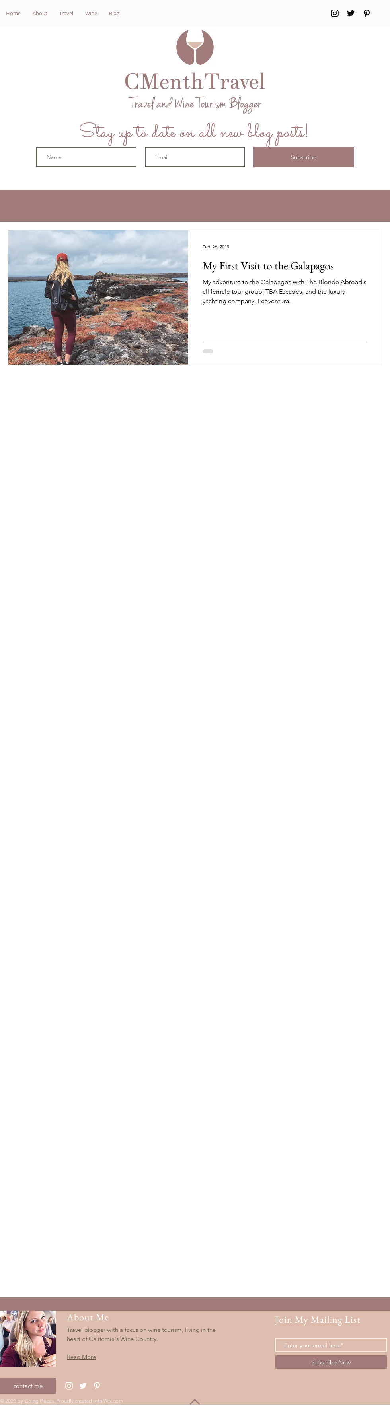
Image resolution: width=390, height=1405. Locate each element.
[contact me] (28, 1386)
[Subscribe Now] (331, 1362)
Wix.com (113, 1401)
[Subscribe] (304, 157)
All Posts (19, 206)
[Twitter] (351, 13)
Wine (85, 206)
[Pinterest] (367, 13)
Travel (54, 206)
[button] (372, 207)
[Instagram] (335, 13)
